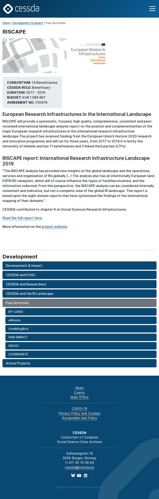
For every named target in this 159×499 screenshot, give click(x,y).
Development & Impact (28, 23)
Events (79, 393)
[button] (152, 8)
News (79, 388)
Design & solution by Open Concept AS (79, 487)
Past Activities (17, 303)
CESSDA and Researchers (26, 284)
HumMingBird (18, 328)
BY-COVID (15, 311)
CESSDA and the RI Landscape (29, 293)
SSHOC (13, 345)
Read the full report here (22, 218)
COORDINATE (18, 354)
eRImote (14, 320)
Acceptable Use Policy (79, 418)
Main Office (79, 397)
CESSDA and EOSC (21, 275)
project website (54, 227)
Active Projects (18, 363)
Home (6, 23)
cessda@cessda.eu (79, 467)
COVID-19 (79, 409)
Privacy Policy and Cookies (79, 413)
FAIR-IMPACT (18, 337)
